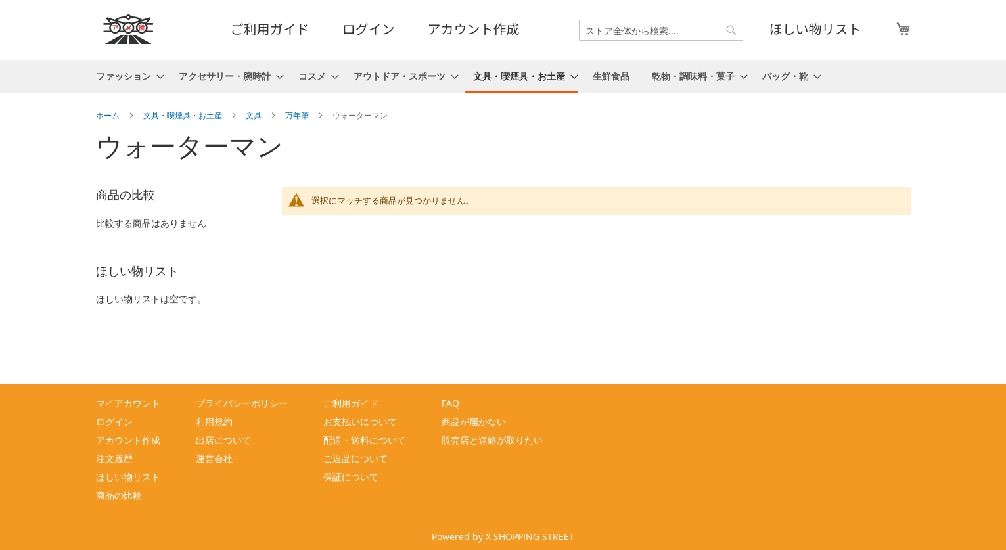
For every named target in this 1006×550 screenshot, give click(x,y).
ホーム (109, 115)
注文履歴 (114, 458)
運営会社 (214, 458)
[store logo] (129, 29)
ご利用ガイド (270, 28)
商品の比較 (119, 495)
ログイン (368, 28)
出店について (223, 440)
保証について (350, 476)
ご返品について (355, 458)
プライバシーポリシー (242, 403)
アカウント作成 (474, 28)
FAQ (450, 403)
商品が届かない (474, 421)
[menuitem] (126, 75)
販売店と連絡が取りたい (492, 440)
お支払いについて (360, 421)
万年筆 (298, 115)
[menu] (503, 76)
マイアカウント (128, 403)
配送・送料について (364, 440)
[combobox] (661, 30)
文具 (254, 115)
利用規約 (214, 421)
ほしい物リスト (815, 28)
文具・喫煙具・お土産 (183, 115)
